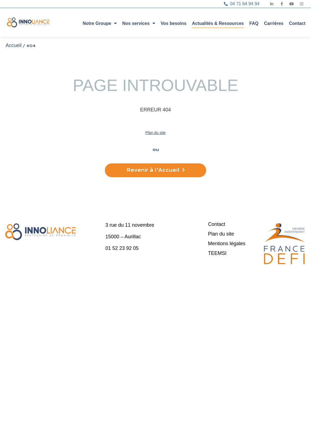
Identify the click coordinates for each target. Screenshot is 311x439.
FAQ (253, 23)
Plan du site (155, 132)
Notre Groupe (100, 23)
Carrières (273, 23)
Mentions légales (226, 243)
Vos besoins (173, 23)
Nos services (138, 23)
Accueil (14, 45)
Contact (297, 23)
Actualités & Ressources (218, 23)
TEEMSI (217, 253)
